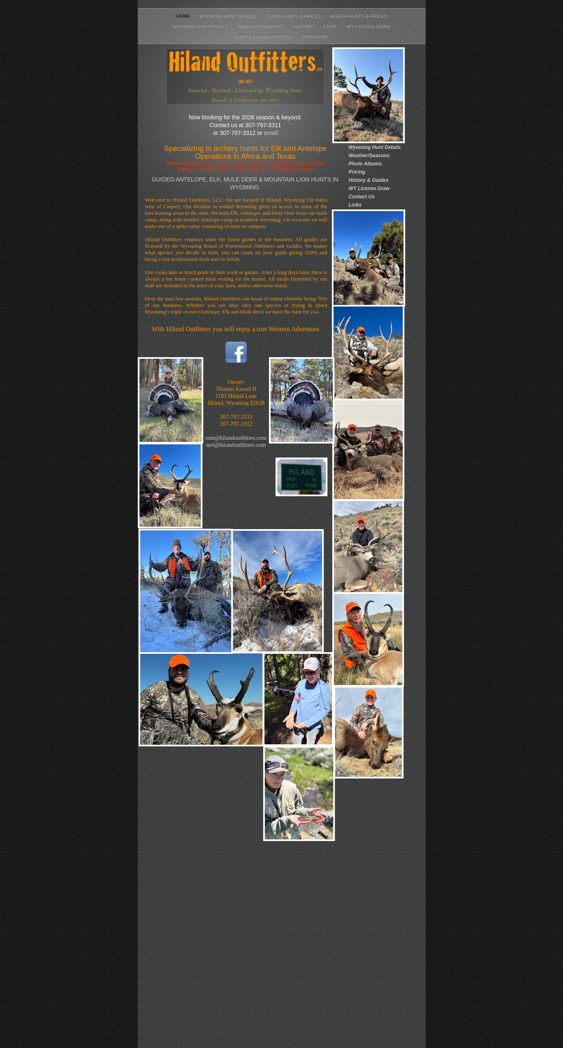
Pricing (357, 172)
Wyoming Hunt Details (228, 16)
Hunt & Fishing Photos (264, 36)
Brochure (315, 36)
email (271, 133)
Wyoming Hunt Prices (201, 26)
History (304, 26)
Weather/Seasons (261, 26)
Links (355, 205)
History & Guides (369, 180)
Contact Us (362, 197)
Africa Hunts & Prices (358, 16)
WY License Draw (368, 26)
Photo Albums (365, 164)
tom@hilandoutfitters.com (236, 438)
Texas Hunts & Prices (294, 16)
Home (183, 16)
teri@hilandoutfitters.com (236, 445)
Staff (331, 26)
